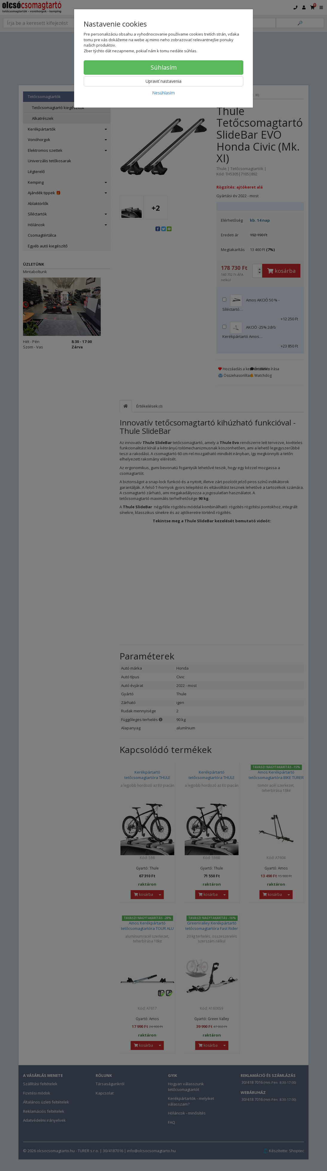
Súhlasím (164, 67)
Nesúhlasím (163, 93)
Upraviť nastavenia (163, 81)
